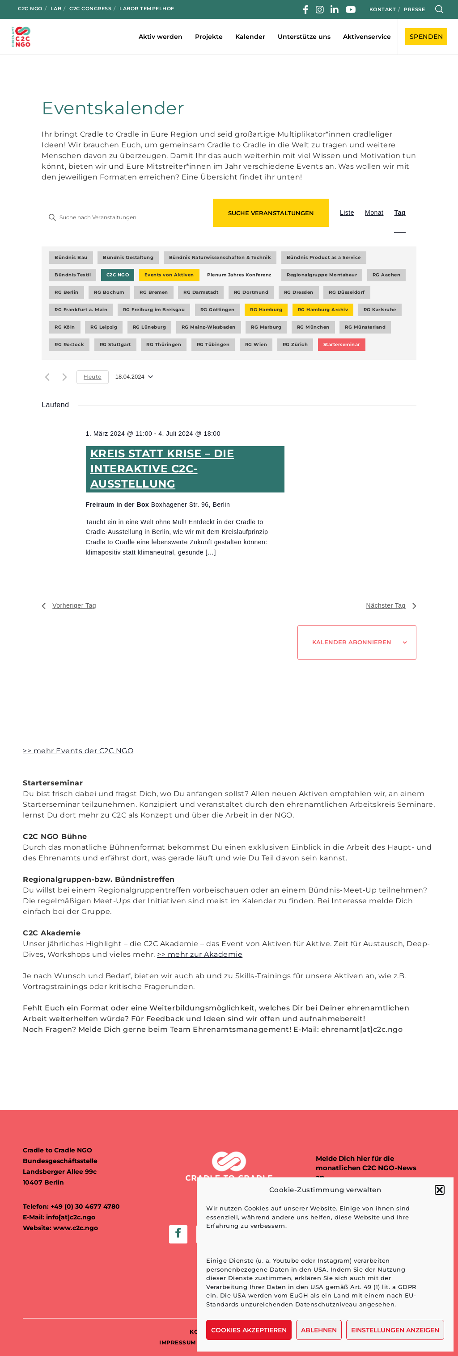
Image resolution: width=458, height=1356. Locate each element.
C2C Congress (90, 8)
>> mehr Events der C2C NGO (78, 751)
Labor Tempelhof (146, 8)
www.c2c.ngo (75, 1228)
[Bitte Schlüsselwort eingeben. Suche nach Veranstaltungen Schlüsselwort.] (125, 217)
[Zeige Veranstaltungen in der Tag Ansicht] (399, 212)
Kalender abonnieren (351, 642)
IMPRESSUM (177, 1342)
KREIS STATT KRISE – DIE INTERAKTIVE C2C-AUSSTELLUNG (162, 468)
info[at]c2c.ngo (70, 1217)
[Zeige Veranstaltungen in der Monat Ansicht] (374, 212)
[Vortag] (47, 376)
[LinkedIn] (335, 9)
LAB (56, 8)
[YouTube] (351, 9)
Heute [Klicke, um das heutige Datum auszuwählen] (93, 376)
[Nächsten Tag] (64, 376)
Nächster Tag (391, 605)
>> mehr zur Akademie (199, 954)
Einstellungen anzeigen (395, 1330)
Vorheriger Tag (69, 605)
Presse (414, 9)
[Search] (439, 9)
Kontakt (382, 9)
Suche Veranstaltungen (271, 213)
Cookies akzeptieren (249, 1330)
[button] (439, 1189)
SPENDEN (426, 37)
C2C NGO (30, 8)
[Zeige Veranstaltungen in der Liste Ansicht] (347, 212)
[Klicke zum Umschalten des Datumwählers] (134, 377)
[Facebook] (306, 9)
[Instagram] (320, 9)
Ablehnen (319, 1330)
